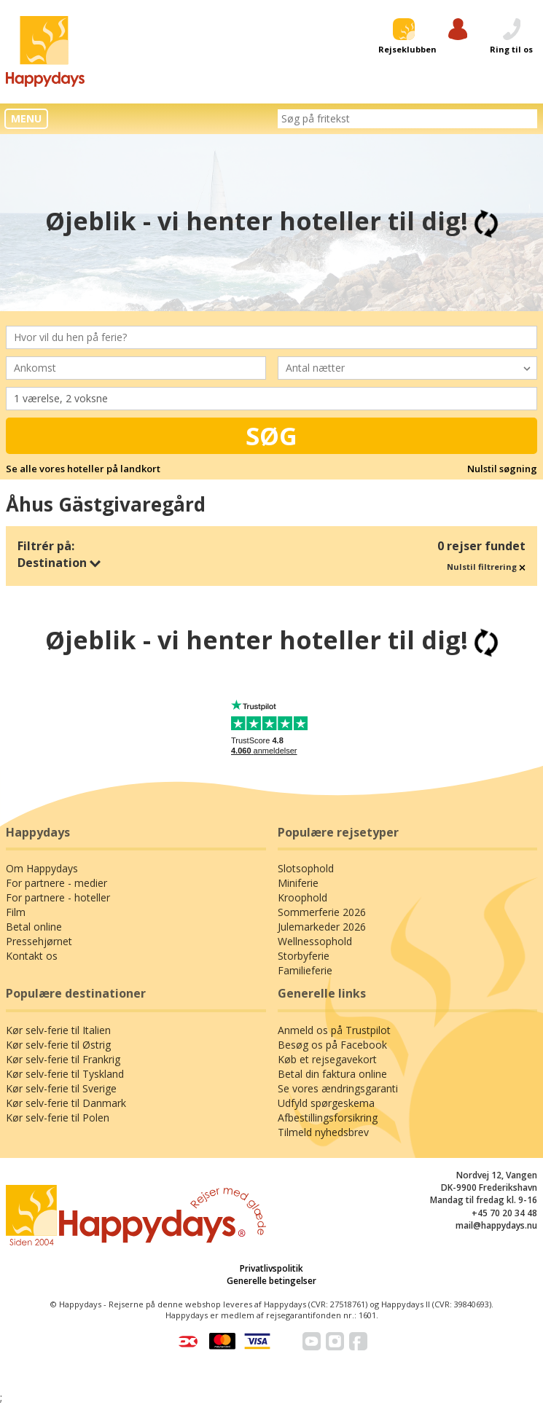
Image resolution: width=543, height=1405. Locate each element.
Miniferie (298, 883)
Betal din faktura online (332, 1074)
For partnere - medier (56, 883)
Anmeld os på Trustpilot (334, 1030)
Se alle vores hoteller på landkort (83, 468)
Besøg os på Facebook (332, 1045)
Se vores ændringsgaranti (338, 1088)
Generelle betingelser (271, 1281)
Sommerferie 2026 (322, 912)
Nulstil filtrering (486, 566)
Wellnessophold (315, 941)
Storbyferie (303, 956)
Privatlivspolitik (271, 1268)
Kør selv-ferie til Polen (57, 1117)
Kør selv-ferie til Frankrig (63, 1059)
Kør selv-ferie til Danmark (66, 1103)
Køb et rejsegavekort (327, 1059)
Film (16, 912)
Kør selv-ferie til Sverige (61, 1088)
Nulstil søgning (502, 468)
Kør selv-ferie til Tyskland (65, 1074)
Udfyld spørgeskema (326, 1103)
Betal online (34, 927)
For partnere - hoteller (58, 897)
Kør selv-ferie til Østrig (58, 1045)
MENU (26, 118)
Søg (271, 436)
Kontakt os (32, 956)
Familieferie (305, 970)
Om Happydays (42, 868)
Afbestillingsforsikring (328, 1117)
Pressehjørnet (39, 941)
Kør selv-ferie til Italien (58, 1030)
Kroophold (302, 897)
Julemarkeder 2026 (322, 927)
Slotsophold (306, 868)
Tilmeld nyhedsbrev (323, 1132)
